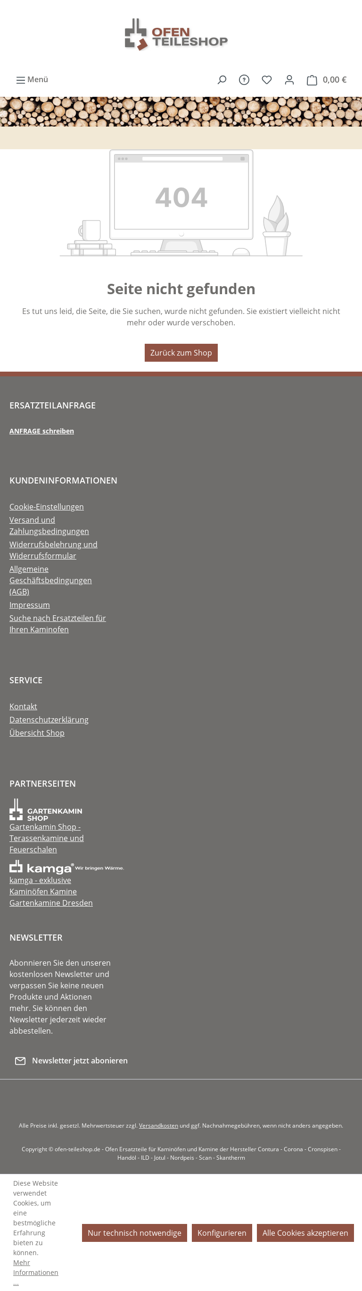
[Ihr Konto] (289, 79)
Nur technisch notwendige (134, 1233)
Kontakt (23, 706)
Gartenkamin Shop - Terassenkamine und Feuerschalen (46, 831)
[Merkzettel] (266, 79)
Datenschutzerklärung (49, 719)
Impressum (29, 605)
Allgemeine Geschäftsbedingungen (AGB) (50, 580)
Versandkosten (158, 1125)
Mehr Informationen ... (35, 1272)
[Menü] (29, 79)
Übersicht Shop (37, 733)
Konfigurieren (222, 1233)
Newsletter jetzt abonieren (71, 1059)
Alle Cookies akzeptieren (305, 1233)
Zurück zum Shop (181, 353)
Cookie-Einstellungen (46, 506)
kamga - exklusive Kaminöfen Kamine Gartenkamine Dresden (66, 884)
